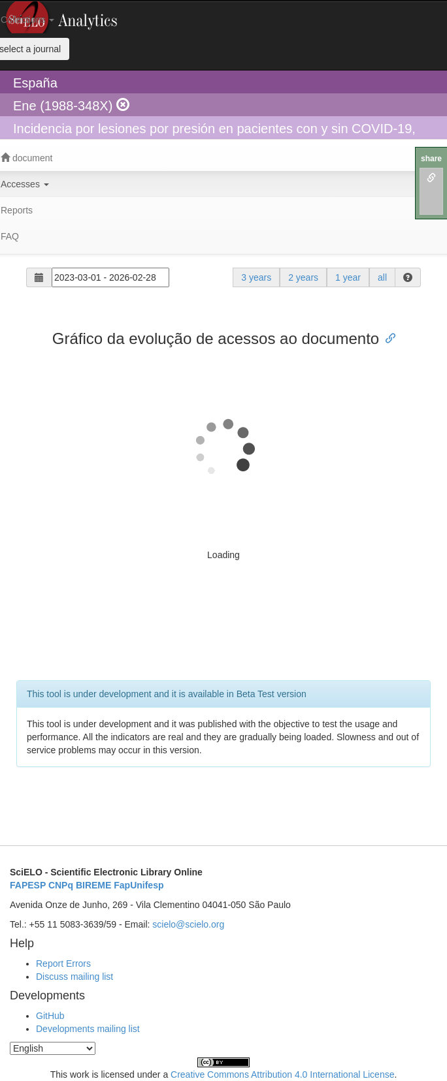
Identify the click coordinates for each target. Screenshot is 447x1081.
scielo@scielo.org (188, 924)
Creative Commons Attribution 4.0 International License (282, 1074)
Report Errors (63, 963)
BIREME (93, 885)
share (431, 158)
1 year (348, 277)
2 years (303, 277)
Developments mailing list (88, 1029)
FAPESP (28, 885)
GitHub (50, 1015)
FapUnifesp (138, 885)
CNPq (60, 885)
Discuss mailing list (74, 976)
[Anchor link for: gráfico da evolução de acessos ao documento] (387, 337)
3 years (256, 277)
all (382, 277)
